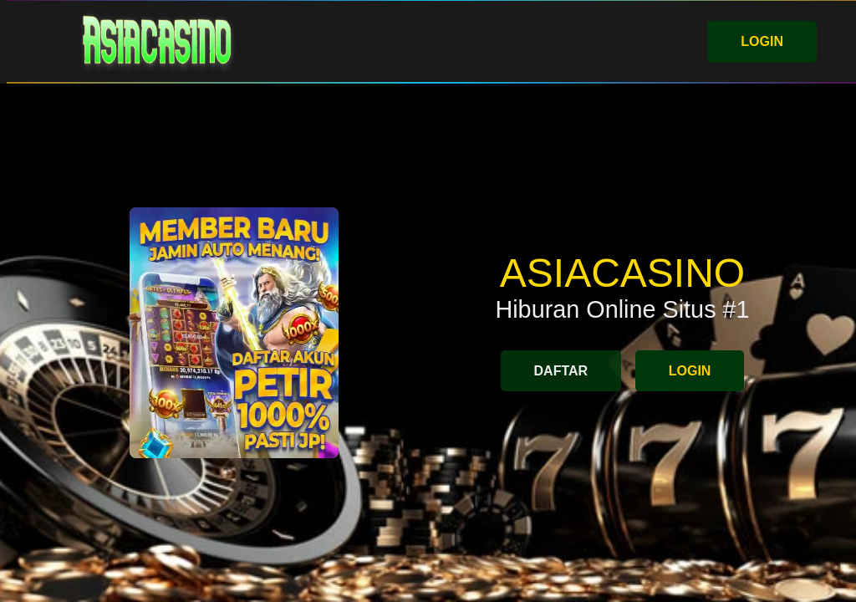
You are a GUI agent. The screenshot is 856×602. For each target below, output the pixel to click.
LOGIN (762, 41)
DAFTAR (561, 371)
